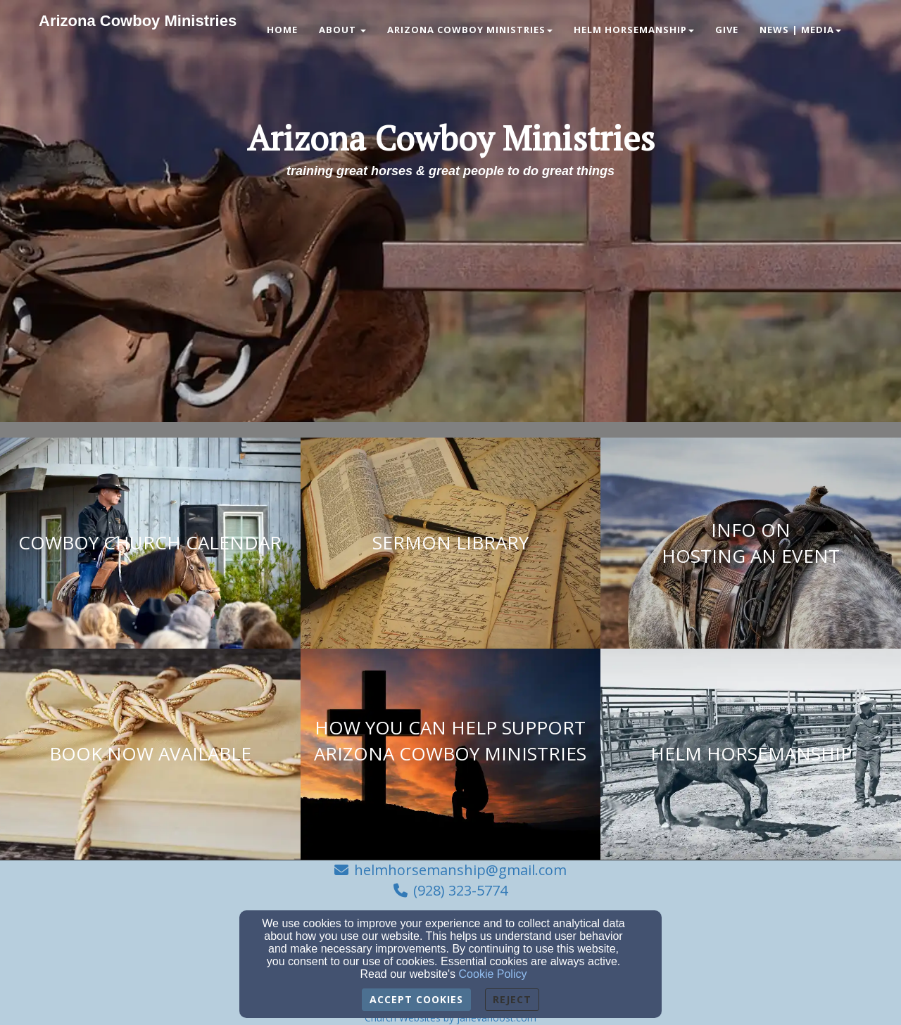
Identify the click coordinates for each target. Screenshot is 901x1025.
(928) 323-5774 (460, 890)
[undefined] (150, 543)
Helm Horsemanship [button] (634, 29)
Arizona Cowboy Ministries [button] (470, 29)
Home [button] (282, 29)
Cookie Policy (493, 974)
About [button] (342, 29)
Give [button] (726, 29)
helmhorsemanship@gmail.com (460, 869)
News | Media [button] (800, 29)
